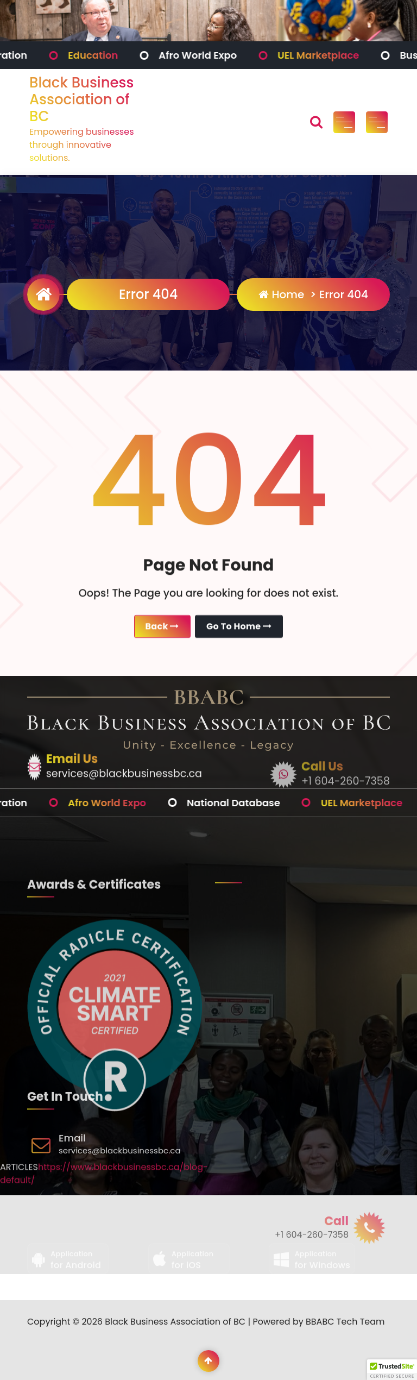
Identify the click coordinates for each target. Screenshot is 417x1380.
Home (281, 294)
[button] (392, 1369)
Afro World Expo (233, 55)
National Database (269, 803)
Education (129, 55)
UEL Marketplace (354, 55)
